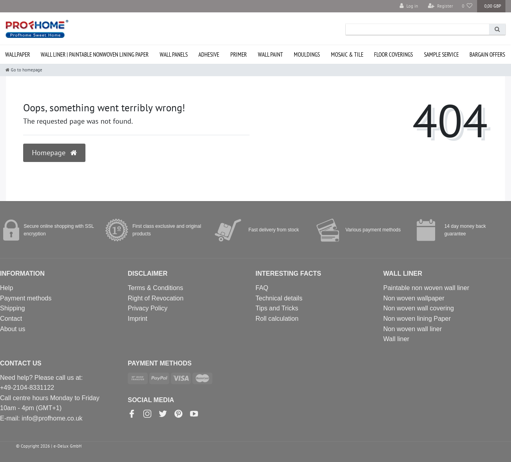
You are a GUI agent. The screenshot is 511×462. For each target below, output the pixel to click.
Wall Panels (174, 54)
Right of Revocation (156, 298)
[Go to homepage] (24, 70)
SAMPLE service (441, 54)
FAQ (262, 287)
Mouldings (307, 54)
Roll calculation (277, 318)
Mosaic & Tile (347, 54)
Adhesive (208, 54)
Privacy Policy (148, 308)
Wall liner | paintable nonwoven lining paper (95, 54)
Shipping (12, 308)
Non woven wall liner (412, 329)
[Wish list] (467, 6)
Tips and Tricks (277, 308)
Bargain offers (487, 54)
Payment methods (25, 298)
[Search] (497, 29)
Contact (11, 318)
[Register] (441, 6)
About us (12, 329)
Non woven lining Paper (417, 318)
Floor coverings (393, 54)
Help (6, 287)
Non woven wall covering (418, 308)
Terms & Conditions (155, 287)
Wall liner (396, 339)
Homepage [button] (54, 152)
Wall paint (270, 54)
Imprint (137, 318)
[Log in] (408, 6)
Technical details (279, 298)
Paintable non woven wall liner (426, 287)
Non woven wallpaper (413, 298)
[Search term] (417, 29)
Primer (238, 54)
